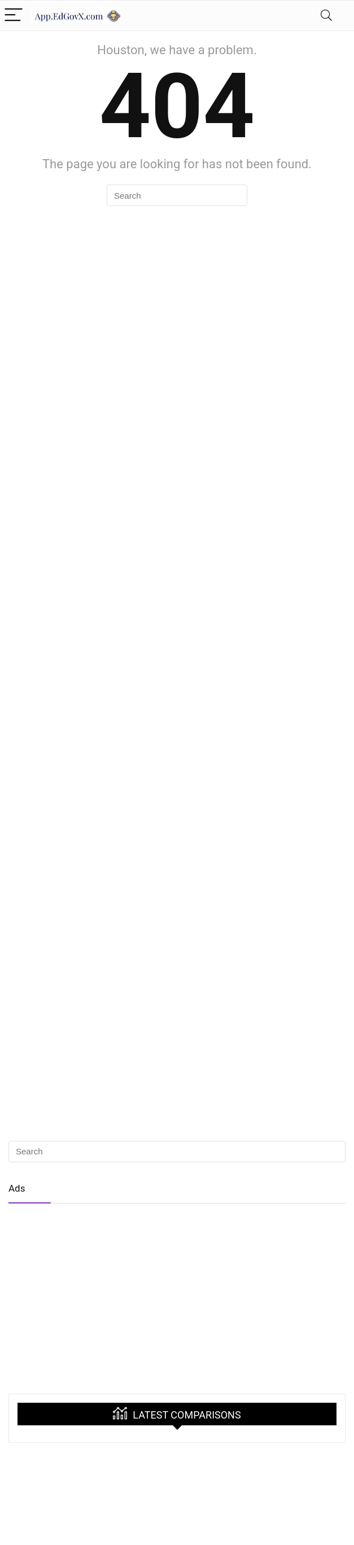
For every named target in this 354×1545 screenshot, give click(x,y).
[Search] (326, 15)
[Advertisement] (177, 1295)
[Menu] (13, 15)
